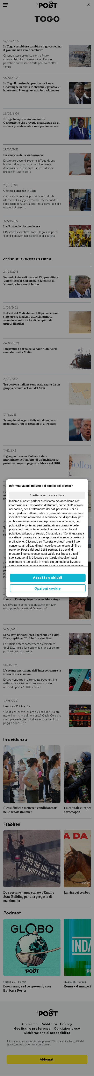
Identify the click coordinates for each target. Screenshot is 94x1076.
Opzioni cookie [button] (47, 588)
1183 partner (49, 549)
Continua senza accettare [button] (47, 495)
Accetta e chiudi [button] (47, 578)
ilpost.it (65, 553)
